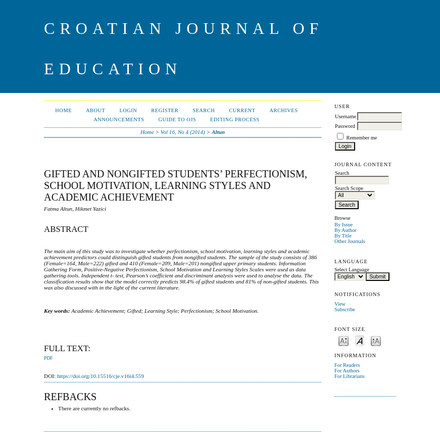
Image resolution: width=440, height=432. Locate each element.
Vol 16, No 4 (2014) (183, 132)
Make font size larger (376, 340)
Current (242, 110)
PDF (48, 358)
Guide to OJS (178, 119)
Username (345, 116)
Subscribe (344, 309)
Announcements (118, 119)
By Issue (343, 224)
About (95, 110)
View (340, 304)
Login (128, 110)
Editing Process (235, 119)
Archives (283, 110)
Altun (218, 132)
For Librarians (349, 376)
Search (203, 110)
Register (164, 110)
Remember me (362, 137)
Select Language (351, 269)
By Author (345, 230)
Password (345, 126)
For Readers (347, 365)
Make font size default (360, 340)
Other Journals (349, 241)
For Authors (347, 370)
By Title (343, 235)
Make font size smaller (343, 340)
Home (63, 110)
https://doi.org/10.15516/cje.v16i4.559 (100, 376)
